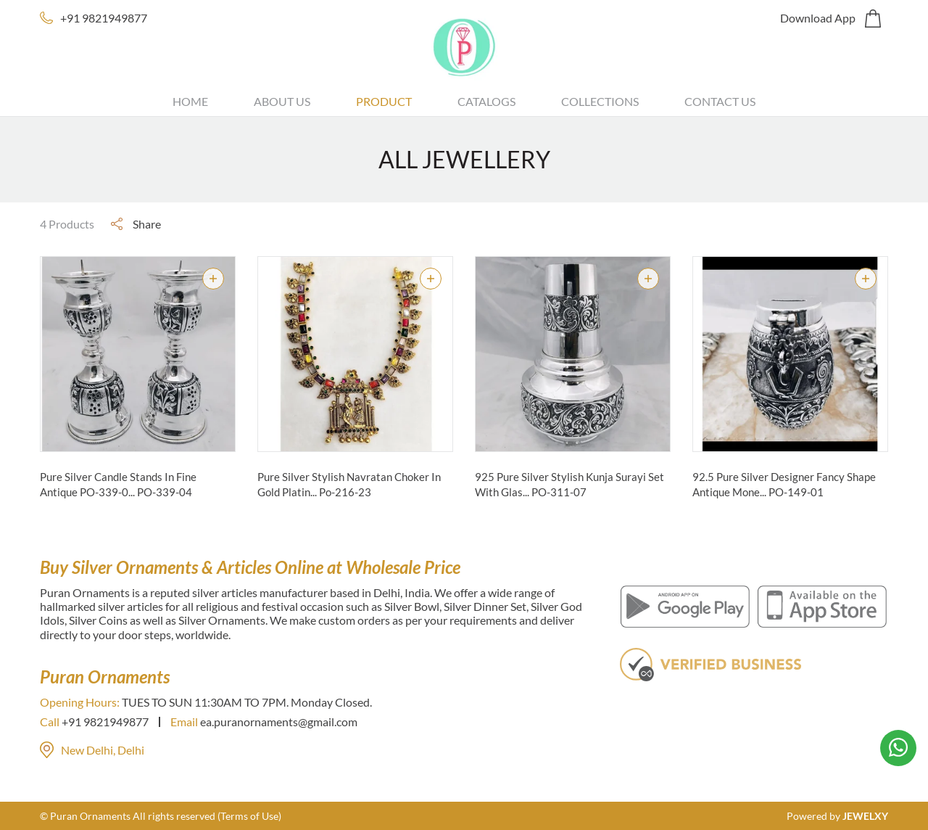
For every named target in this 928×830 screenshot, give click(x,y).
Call (49, 721)
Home (190, 101)
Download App (818, 18)
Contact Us (719, 101)
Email (184, 721)
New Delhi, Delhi (92, 749)
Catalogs (486, 101)
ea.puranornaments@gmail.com (278, 721)
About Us (282, 101)
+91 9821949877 (103, 18)
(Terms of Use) (249, 816)
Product (384, 101)
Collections (600, 101)
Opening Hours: (80, 702)
